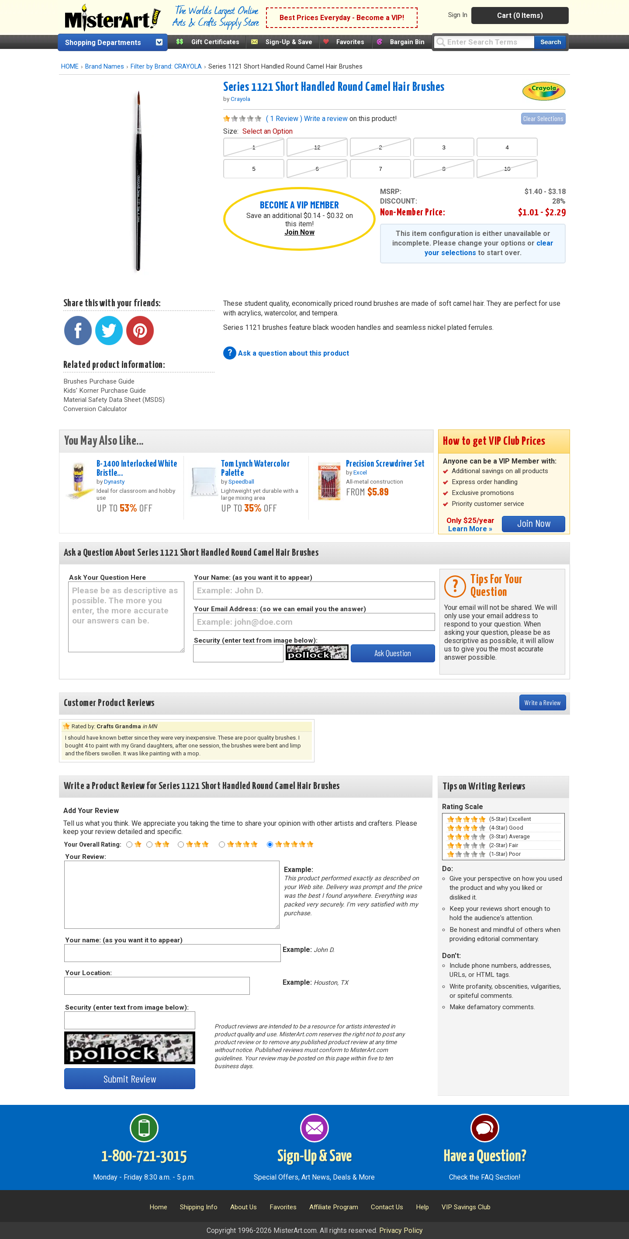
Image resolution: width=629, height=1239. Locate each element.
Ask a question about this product (293, 353)
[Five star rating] (270, 844)
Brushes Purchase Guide (99, 381)
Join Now (299, 232)
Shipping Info (199, 1207)
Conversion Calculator (95, 409)
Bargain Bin (407, 42)
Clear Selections (543, 118)
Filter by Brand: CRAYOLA (166, 66)
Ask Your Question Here (107, 577)
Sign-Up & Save (289, 42)
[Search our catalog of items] (550, 42)
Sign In (457, 15)
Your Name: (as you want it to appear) (253, 577)
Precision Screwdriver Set (385, 464)
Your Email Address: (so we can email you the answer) (280, 609)
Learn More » (470, 529)
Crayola (240, 98)
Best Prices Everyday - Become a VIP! (342, 18)
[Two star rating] (149, 844)
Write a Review (543, 702)
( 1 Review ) (284, 118)
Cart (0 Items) (520, 15)
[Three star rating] (181, 844)
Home (158, 1207)
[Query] (484, 41)
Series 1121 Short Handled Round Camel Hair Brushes (334, 87)
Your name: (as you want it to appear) (123, 940)
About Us (243, 1207)
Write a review (326, 118)
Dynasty (114, 481)
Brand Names (104, 66)
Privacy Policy (401, 1230)
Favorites (350, 42)
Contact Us (387, 1207)
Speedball (241, 481)
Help (422, 1207)
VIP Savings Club (466, 1207)
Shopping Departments (103, 42)
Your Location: (88, 973)
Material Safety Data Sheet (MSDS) (114, 400)
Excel (360, 472)
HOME (70, 66)
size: (258, 131)
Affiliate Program (333, 1207)
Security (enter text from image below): (256, 640)
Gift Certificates (215, 42)
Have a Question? (485, 1157)
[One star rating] (129, 844)
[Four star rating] (222, 844)
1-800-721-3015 (144, 1157)
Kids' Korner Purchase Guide (104, 391)
